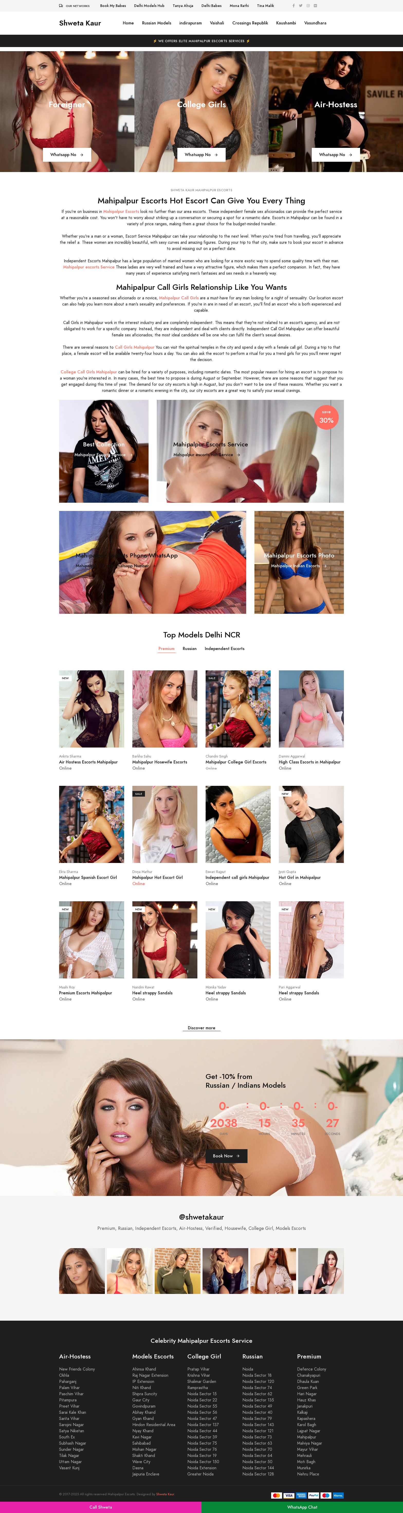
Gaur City (140, 1400)
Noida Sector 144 (258, 1468)
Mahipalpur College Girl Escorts (236, 762)
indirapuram (190, 23)
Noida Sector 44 (202, 1431)
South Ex (67, 1437)
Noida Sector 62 (257, 1394)
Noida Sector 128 (258, 1474)
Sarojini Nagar (71, 1425)
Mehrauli (304, 1455)
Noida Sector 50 (257, 1462)
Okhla (64, 1375)
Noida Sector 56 (202, 1412)
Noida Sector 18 (257, 1375)
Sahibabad (141, 1443)
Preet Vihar (69, 1406)
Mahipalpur (306, 1437)
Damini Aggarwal (292, 756)
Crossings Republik (250, 23)
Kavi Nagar (142, 1437)
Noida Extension (201, 1468)
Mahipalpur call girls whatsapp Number (116, 566)
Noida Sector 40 (257, 1412)
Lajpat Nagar (308, 1431)
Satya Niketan (71, 1431)
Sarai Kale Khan (72, 1412)
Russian (190, 649)
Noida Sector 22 (202, 1400)
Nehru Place (308, 1474)
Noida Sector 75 (202, 1443)
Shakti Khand (143, 1455)
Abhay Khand (143, 1412)
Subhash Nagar (72, 1443)
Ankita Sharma (70, 756)
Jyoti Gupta (287, 871)
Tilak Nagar (69, 1455)
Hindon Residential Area (153, 1425)
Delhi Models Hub (149, 5)
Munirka (303, 1468)
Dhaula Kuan (308, 1381)
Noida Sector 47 (202, 1418)
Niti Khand (141, 1388)
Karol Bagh (306, 1425)
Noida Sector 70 (257, 1449)
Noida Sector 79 (257, 1418)
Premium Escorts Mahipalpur (85, 993)
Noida (247, 1369)
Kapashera (306, 1418)
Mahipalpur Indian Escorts (299, 566)
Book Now (226, 1156)
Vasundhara (315, 23)
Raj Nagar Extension (150, 1375)
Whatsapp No (67, 155)
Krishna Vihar (198, 1375)
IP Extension (143, 1381)
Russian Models (156, 23)
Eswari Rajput (216, 871)
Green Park (307, 1388)
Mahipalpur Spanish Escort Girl (88, 877)
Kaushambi (286, 23)
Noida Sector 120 (258, 1381)
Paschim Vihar (71, 1394)
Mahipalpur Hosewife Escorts (159, 762)
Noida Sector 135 (258, 1400)
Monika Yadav (216, 987)
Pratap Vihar (198, 1369)
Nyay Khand (142, 1431)
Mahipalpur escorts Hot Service (207, 455)
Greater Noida (200, 1474)
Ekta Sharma (68, 871)
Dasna (137, 1468)
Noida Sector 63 (257, 1443)
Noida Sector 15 (202, 1394)
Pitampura (68, 1400)
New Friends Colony (77, 1369)
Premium (167, 649)
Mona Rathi (239, 5)
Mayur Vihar (307, 1449)
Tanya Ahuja (183, 5)
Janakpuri (305, 1406)
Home (128, 23)
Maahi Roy (67, 987)
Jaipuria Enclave (145, 1474)
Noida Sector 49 (257, 1406)
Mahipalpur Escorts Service (104, 455)
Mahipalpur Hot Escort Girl (157, 877)
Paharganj (67, 1381)
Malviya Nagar (309, 1443)
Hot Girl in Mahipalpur (300, 877)
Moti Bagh (306, 1462)
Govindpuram (143, 1406)
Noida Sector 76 (202, 1449)
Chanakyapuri (308, 1375)
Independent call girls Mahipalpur (237, 877)
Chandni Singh (217, 756)
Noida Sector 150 (203, 1462)
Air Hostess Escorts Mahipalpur (88, 762)
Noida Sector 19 (202, 1455)
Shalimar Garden (201, 1381)
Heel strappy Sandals (152, 993)
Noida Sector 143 (258, 1425)
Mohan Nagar (144, 1449)
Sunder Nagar (71, 1449)
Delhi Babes (212, 5)
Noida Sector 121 (257, 1431)
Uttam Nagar (70, 1462)
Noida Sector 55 (202, 1406)
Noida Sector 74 (257, 1388)
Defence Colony (311, 1369)
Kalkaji (302, 1412)
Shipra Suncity (144, 1394)
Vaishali (217, 23)
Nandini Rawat (143, 987)
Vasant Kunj (69, 1468)
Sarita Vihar (69, 1418)
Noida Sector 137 (203, 1425)
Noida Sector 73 (257, 1437)
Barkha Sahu (141, 756)
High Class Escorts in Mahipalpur (310, 762)
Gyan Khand (143, 1418)
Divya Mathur (142, 871)
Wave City (141, 1462)
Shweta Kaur (80, 23)
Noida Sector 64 (257, 1455)
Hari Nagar (307, 1394)
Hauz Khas (306, 1400)
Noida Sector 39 (202, 1437)
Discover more (201, 1028)
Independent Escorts (224, 649)
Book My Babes (113, 5)
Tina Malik (265, 5)
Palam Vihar (69, 1388)
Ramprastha (197, 1388)
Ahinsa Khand (144, 1369)
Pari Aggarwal (289, 987)
